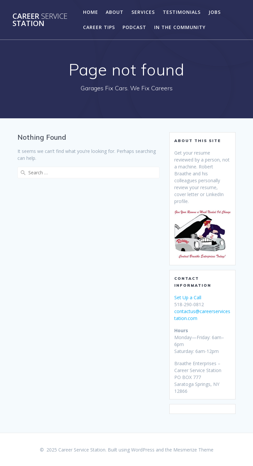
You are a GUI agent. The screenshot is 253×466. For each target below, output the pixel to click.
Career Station (40, 20)
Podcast (134, 27)
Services (143, 12)
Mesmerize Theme (193, 450)
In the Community (180, 27)
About (115, 12)
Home (90, 12)
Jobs (215, 12)
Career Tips (99, 27)
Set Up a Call (187, 297)
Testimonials (182, 12)
